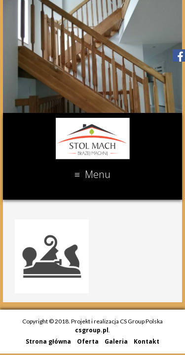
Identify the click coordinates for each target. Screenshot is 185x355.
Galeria (116, 341)
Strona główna (48, 341)
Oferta (88, 341)
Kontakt (146, 341)
